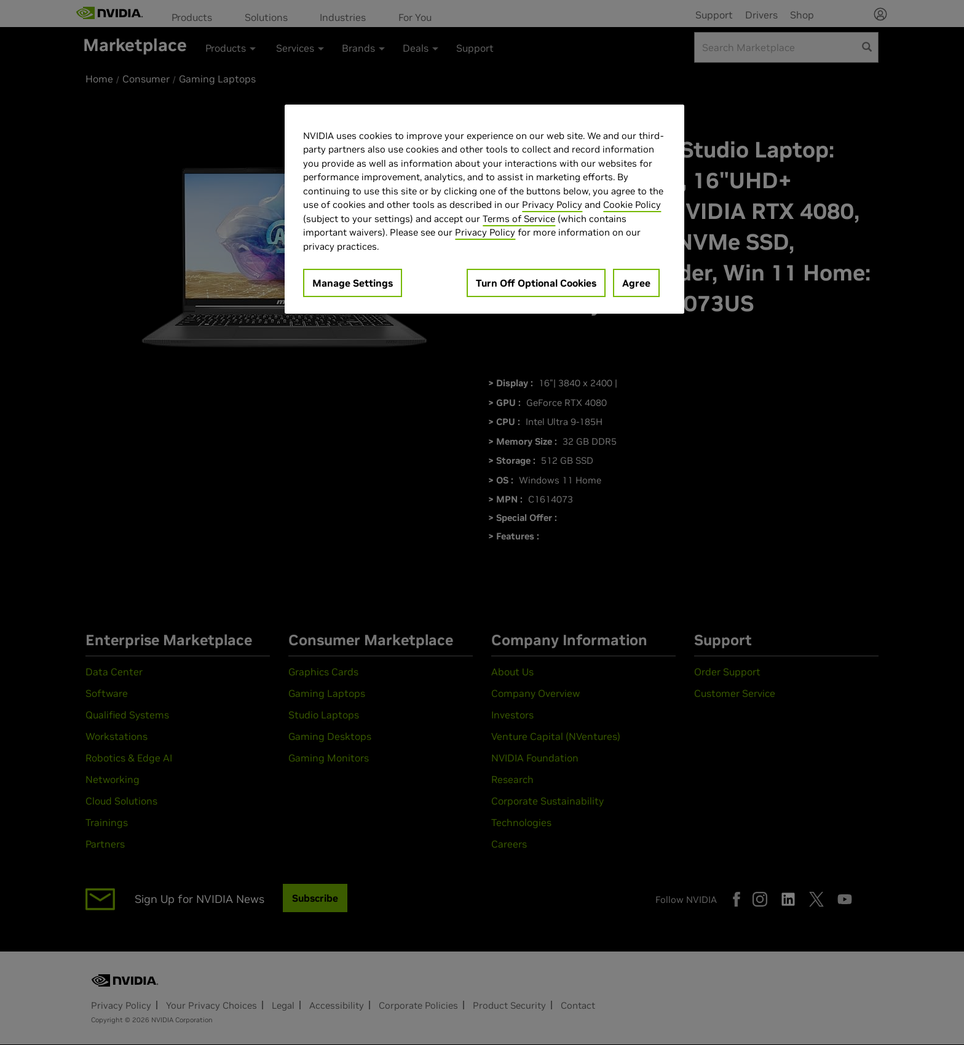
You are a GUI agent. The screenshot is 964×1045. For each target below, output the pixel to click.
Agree (636, 283)
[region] (484, 209)
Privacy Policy (552, 204)
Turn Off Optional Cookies (536, 283)
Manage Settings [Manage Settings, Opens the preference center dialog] (352, 283)
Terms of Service (519, 218)
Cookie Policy (632, 204)
